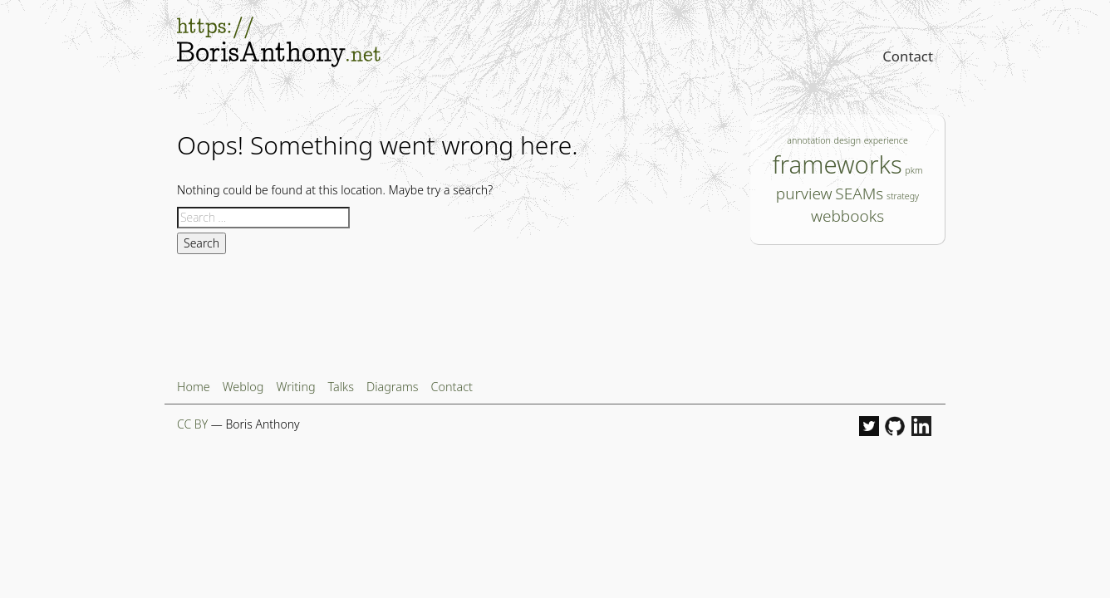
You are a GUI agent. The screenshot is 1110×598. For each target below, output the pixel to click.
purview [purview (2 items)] (804, 193)
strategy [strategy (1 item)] (903, 196)
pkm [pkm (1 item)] (913, 170)
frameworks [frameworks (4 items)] (837, 164)
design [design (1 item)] (847, 140)
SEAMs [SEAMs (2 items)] (859, 193)
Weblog (243, 387)
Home (193, 387)
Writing (295, 387)
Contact (907, 56)
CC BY (192, 424)
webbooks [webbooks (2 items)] (847, 216)
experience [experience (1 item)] (886, 140)
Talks (341, 387)
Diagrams (392, 387)
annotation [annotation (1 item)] (809, 140)
